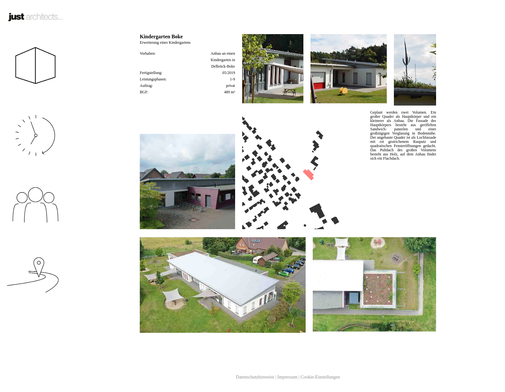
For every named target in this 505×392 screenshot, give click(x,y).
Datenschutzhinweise (255, 377)
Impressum (287, 377)
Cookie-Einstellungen (320, 377)
